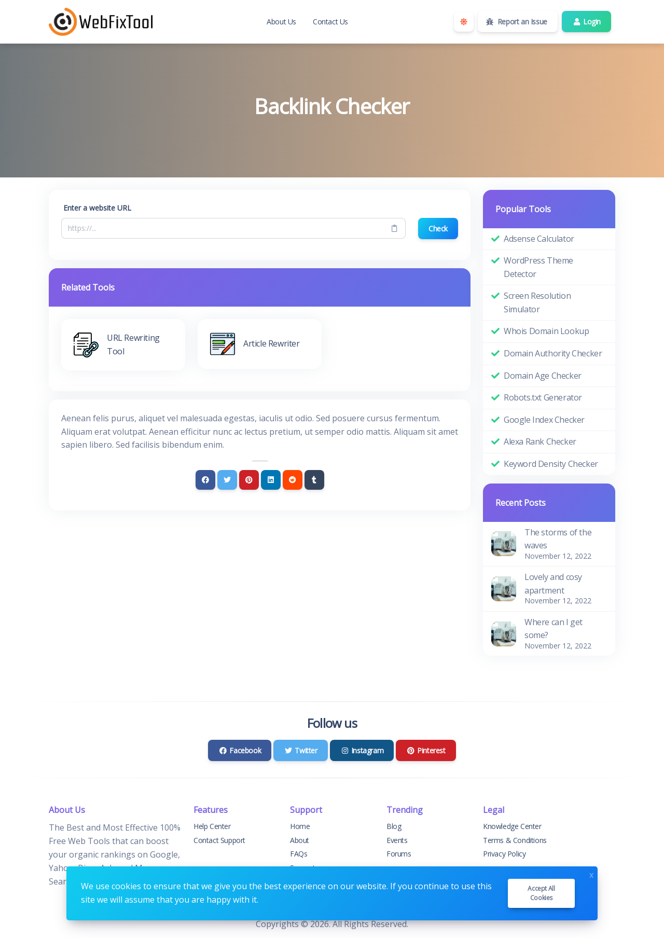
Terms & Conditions (515, 840)
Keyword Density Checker (551, 464)
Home (300, 826)
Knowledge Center (512, 826)
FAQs (298, 854)
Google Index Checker (544, 419)
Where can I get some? (553, 628)
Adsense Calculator (539, 238)
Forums (398, 854)
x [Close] (591, 874)
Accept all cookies (541, 893)
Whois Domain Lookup (546, 331)
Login (586, 21)
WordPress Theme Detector (538, 267)
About (299, 840)
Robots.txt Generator (543, 397)
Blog (393, 826)
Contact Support (219, 840)
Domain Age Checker (543, 375)
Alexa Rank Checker (540, 441)
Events (397, 840)
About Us (281, 21)
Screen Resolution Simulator (537, 302)
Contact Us (330, 21)
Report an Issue (516, 21)
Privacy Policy (504, 854)
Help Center (212, 826)
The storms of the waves (557, 539)
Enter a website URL (97, 208)
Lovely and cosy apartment (553, 583)
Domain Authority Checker (553, 353)
